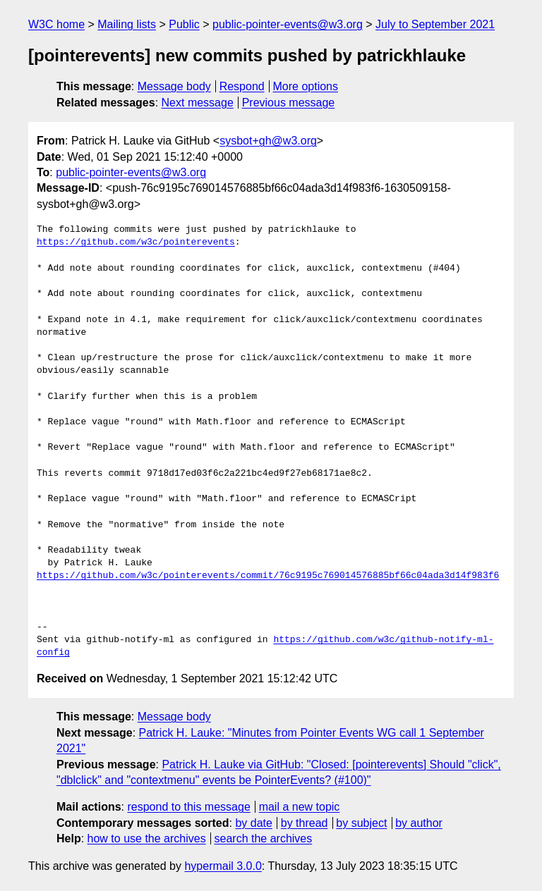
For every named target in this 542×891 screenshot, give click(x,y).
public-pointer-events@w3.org (287, 24)
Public (184, 24)
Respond (242, 86)
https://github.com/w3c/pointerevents (136, 242)
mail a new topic (299, 807)
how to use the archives (147, 838)
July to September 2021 (435, 24)
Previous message (288, 103)
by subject (361, 823)
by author (418, 823)
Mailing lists (126, 24)
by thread (304, 823)
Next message (198, 103)
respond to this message (188, 807)
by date (253, 823)
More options (306, 86)
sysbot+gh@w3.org (268, 141)
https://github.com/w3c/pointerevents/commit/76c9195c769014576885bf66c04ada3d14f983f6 (268, 576)
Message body (174, 86)
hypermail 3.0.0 (222, 866)
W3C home (56, 24)
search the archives (264, 838)
